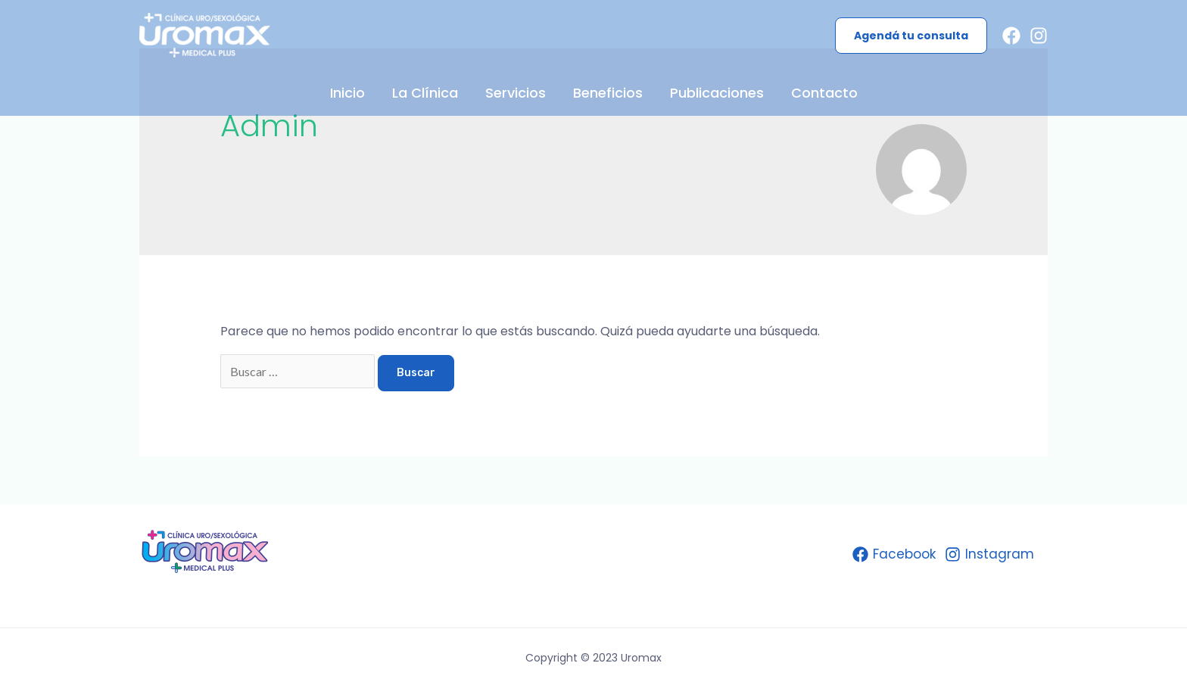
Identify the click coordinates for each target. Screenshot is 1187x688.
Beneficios (608, 92)
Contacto (824, 92)
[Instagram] (1039, 35)
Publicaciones (717, 92)
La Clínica (425, 92)
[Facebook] (1011, 35)
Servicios (515, 92)
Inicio (347, 92)
